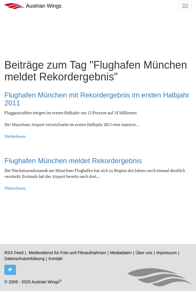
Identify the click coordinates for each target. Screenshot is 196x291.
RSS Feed (14, 252)
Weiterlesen (15, 136)
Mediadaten (121, 252)
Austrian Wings (33, 6)
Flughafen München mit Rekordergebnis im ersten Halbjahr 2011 (96, 99)
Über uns (144, 252)
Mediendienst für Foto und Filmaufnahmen (67, 252)
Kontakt (55, 258)
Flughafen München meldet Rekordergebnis (73, 161)
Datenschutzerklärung (24, 258)
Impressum (166, 252)
